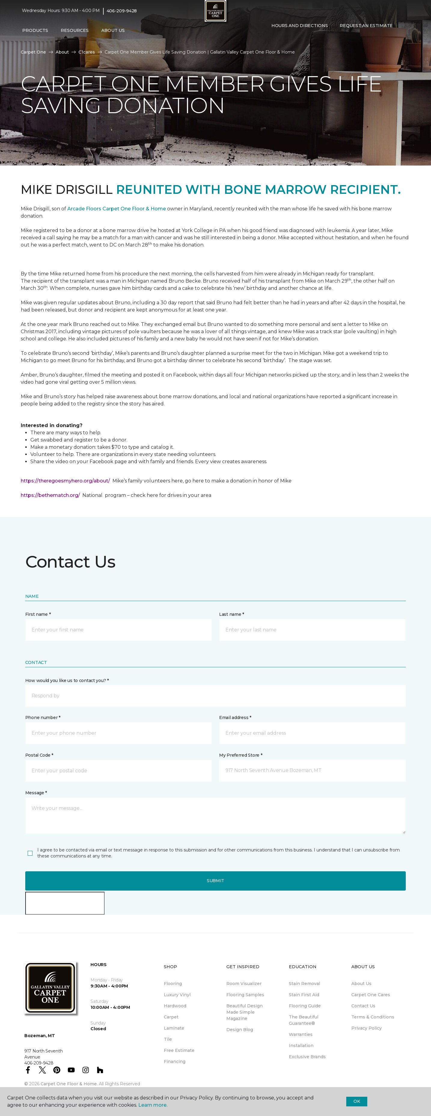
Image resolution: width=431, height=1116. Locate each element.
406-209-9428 (122, 11)
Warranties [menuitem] (301, 1034)
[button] (270, 38)
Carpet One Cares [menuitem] (370, 994)
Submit (215, 880)
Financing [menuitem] (174, 1061)
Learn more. (152, 1105)
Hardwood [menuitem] (175, 1006)
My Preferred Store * (240, 755)
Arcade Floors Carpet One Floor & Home (116, 209)
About (62, 52)
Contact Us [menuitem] (363, 1006)
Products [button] (35, 30)
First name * (38, 614)
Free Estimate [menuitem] (179, 1050)
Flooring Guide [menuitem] (305, 1006)
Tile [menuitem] (168, 1039)
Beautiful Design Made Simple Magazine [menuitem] (244, 1012)
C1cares (86, 52)
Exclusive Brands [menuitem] (307, 1056)
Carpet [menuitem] (171, 1017)
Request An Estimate (366, 25)
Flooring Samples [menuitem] (245, 994)
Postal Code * (39, 755)
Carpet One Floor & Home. (69, 1084)
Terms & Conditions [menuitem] (372, 1017)
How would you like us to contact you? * (67, 680)
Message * (36, 793)
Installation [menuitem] (301, 1045)
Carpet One (33, 52)
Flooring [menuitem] (173, 983)
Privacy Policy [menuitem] (366, 1028)
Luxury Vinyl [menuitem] (177, 994)
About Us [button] (113, 30)
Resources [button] (75, 30)
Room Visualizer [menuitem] (243, 983)
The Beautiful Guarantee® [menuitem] (303, 1020)
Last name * (231, 614)
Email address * (235, 717)
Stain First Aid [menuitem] (304, 994)
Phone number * (42, 717)
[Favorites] (277, 38)
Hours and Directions (299, 25)
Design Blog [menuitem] (239, 1029)
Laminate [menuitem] (174, 1028)
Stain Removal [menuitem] (304, 983)
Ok (356, 1101)
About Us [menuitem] (361, 983)
